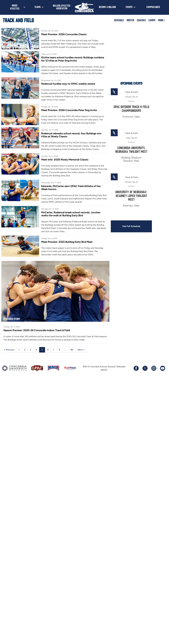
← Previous (9, 353)
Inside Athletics (14, 7)
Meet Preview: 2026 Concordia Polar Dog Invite (71, 110)
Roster (130, 20)
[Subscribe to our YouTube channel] (162, 372)
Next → (81, 353)
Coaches (141, 20)
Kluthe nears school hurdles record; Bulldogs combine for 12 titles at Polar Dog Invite (79, 59)
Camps (151, 20)
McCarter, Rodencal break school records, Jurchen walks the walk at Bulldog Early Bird (79, 213)
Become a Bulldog (107, 6)
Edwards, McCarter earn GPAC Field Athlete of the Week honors (76, 187)
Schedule (119, 20)
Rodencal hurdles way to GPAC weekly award (70, 83)
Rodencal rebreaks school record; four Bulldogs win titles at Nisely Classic (78, 135)
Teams (37, 6)
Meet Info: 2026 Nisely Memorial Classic (67, 159)
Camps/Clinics (153, 6)
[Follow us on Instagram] (153, 372)
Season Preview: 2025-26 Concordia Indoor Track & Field (36, 334)
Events (129, 6)
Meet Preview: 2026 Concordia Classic (66, 34)
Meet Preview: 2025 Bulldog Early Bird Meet (69, 241)
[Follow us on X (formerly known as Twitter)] (145, 372)
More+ (161, 20)
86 (72, 353)
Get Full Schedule (139, 226)
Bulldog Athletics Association (61, 7)
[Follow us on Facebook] (136, 372)
